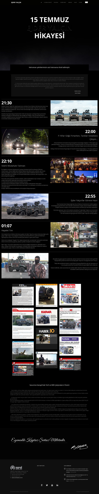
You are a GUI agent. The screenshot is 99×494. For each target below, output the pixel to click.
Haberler (70, 2)
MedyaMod (86, 491)
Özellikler (56, 2)
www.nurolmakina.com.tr (17, 477)
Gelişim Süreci (63, 2)
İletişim (80, 2)
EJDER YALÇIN (16, 2)
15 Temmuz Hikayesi (48, 2)
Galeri (75, 2)
